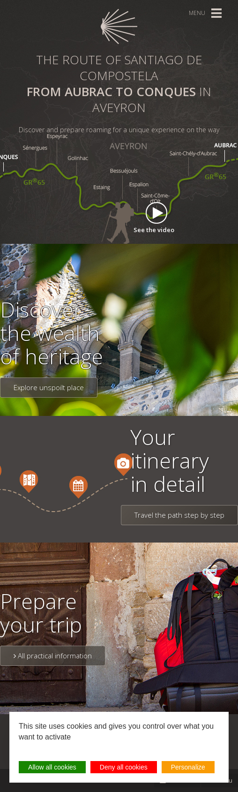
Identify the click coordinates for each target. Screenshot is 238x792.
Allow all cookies (52, 767)
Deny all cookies (124, 767)
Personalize (188, 767)
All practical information (53, 655)
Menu (197, 13)
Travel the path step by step (179, 515)
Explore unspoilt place (49, 387)
